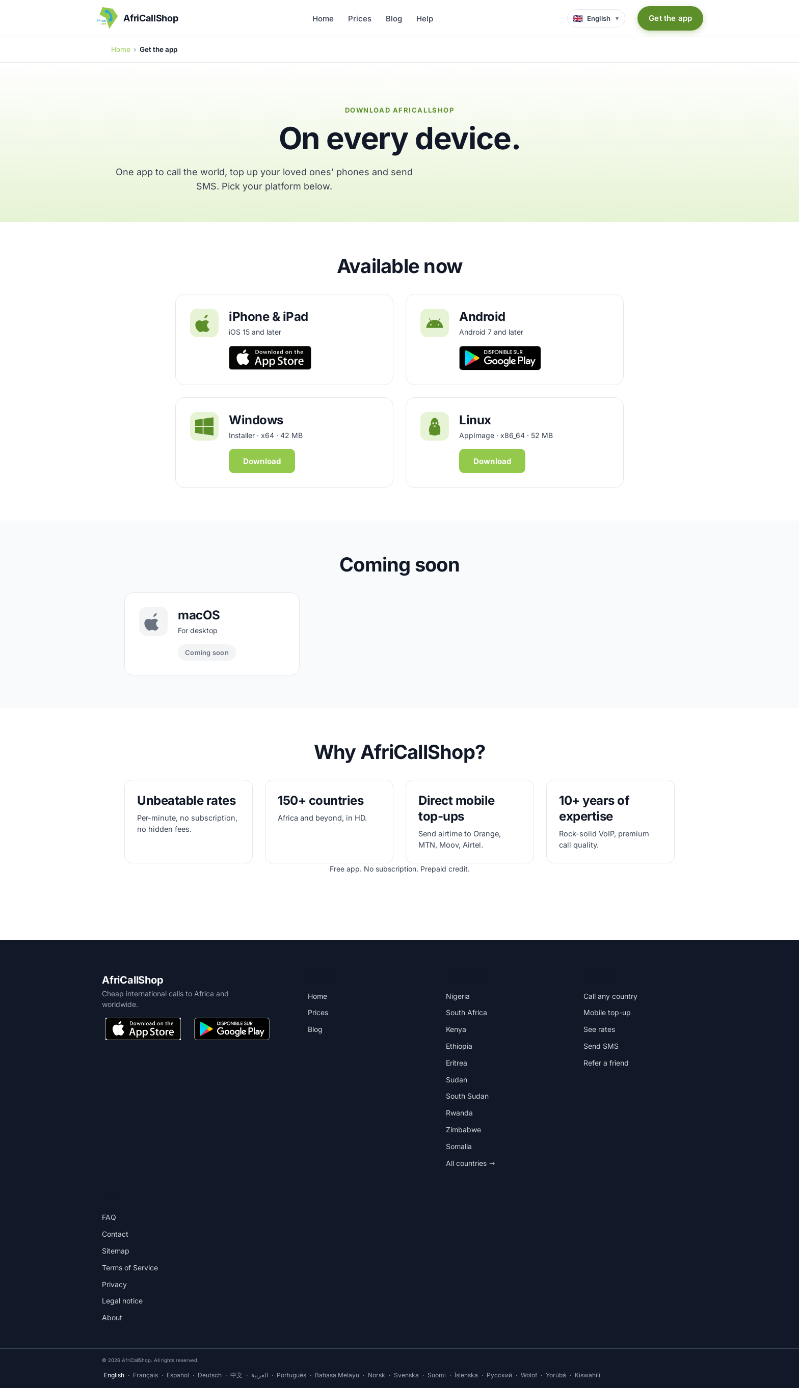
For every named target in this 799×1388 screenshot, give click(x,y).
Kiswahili (587, 1375)
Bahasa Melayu (337, 1375)
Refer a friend (606, 1062)
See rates (599, 1029)
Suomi (437, 1375)
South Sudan (467, 1096)
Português (291, 1375)
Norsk (376, 1375)
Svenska (406, 1375)
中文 (236, 1375)
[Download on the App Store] (143, 1029)
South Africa (466, 1012)
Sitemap (115, 1250)
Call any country (610, 996)
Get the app (670, 18)
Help (424, 18)
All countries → (471, 1163)
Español (178, 1375)
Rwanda (459, 1112)
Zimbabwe (463, 1129)
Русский (499, 1375)
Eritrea (456, 1062)
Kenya (456, 1029)
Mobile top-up (607, 1012)
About (112, 1317)
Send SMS (601, 1046)
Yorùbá (556, 1375)
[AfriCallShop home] (137, 18)
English (114, 1375)
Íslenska (466, 1375)
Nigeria (458, 996)
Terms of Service (130, 1267)
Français (145, 1375)
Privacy (114, 1284)
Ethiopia (459, 1046)
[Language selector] (596, 18)
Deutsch (210, 1375)
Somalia (459, 1146)
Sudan (456, 1079)
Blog (394, 18)
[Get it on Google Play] (232, 1029)
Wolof (529, 1375)
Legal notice (122, 1300)
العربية (259, 1375)
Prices (359, 18)
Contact (115, 1234)
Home (323, 18)
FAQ (109, 1217)
